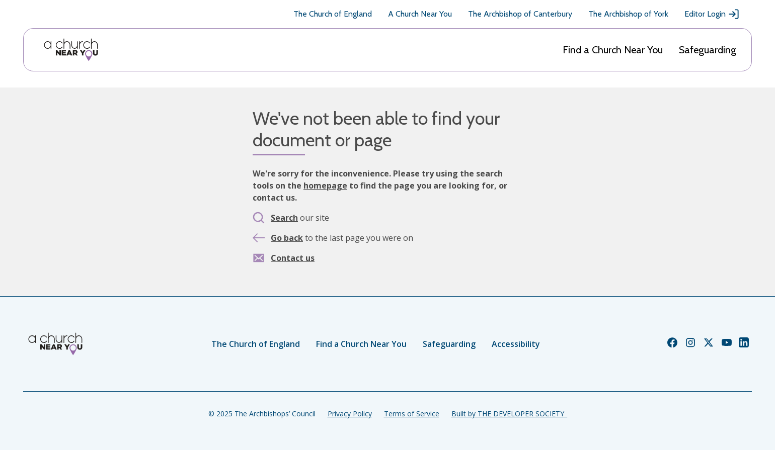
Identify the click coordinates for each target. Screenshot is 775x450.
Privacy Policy (350, 413)
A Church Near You (420, 14)
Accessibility (516, 343)
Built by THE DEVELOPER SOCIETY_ (509, 413)
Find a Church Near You (613, 50)
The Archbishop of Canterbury (520, 14)
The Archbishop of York (628, 14)
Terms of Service (411, 413)
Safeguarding (707, 50)
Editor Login (712, 14)
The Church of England (332, 14)
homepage (325, 185)
